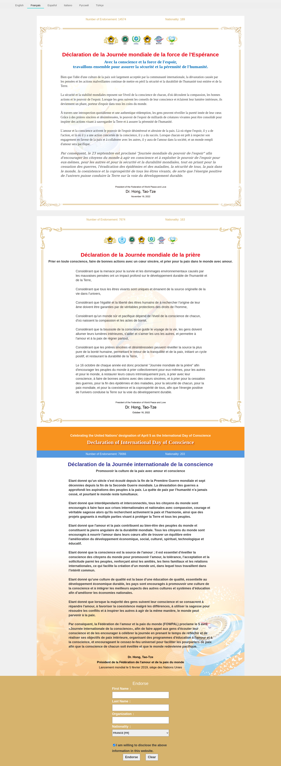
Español (52, 5)
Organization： (123, 714)
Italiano (68, 5)
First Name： (122, 688)
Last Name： (122, 701)
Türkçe (100, 5)
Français (35, 5)
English (19, 5)
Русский (84, 5)
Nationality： (122, 726)
